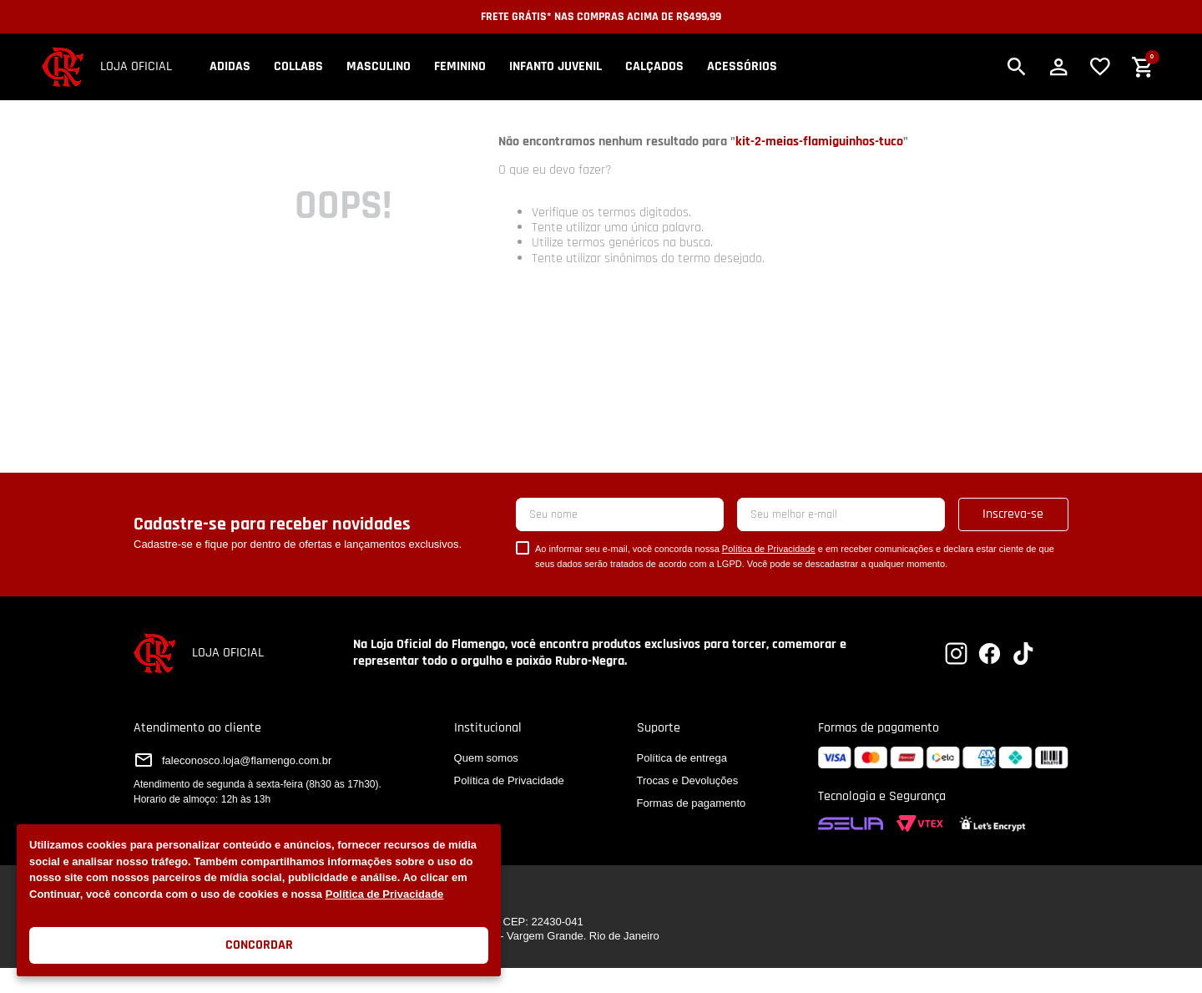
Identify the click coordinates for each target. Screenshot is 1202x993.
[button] (1017, 67)
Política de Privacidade (385, 894)
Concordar (259, 945)
